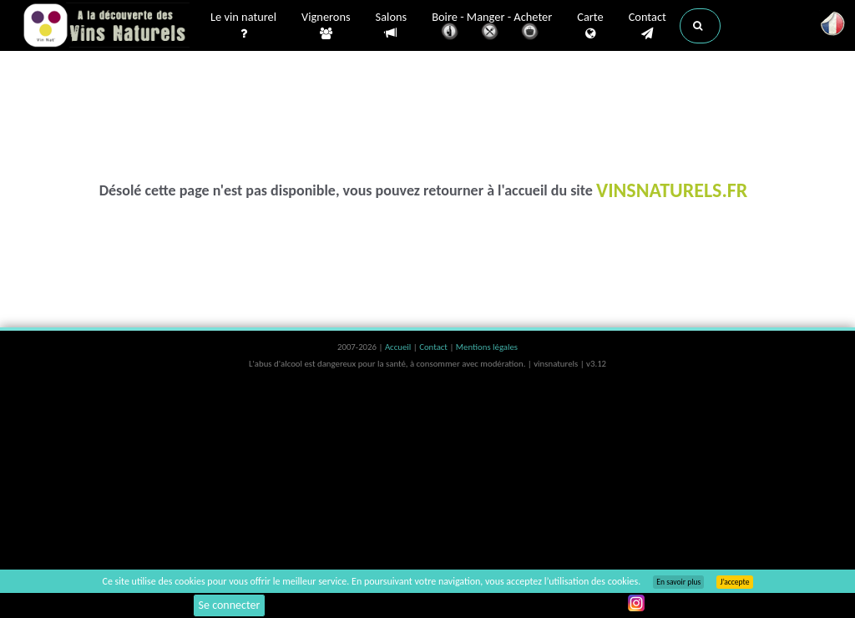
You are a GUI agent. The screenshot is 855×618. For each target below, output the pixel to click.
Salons (391, 25)
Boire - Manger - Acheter (492, 27)
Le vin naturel (243, 26)
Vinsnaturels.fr (106, 27)
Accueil (399, 347)
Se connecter (230, 605)
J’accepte (734, 582)
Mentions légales (487, 347)
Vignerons (326, 26)
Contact (647, 26)
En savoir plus (678, 582)
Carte (590, 26)
